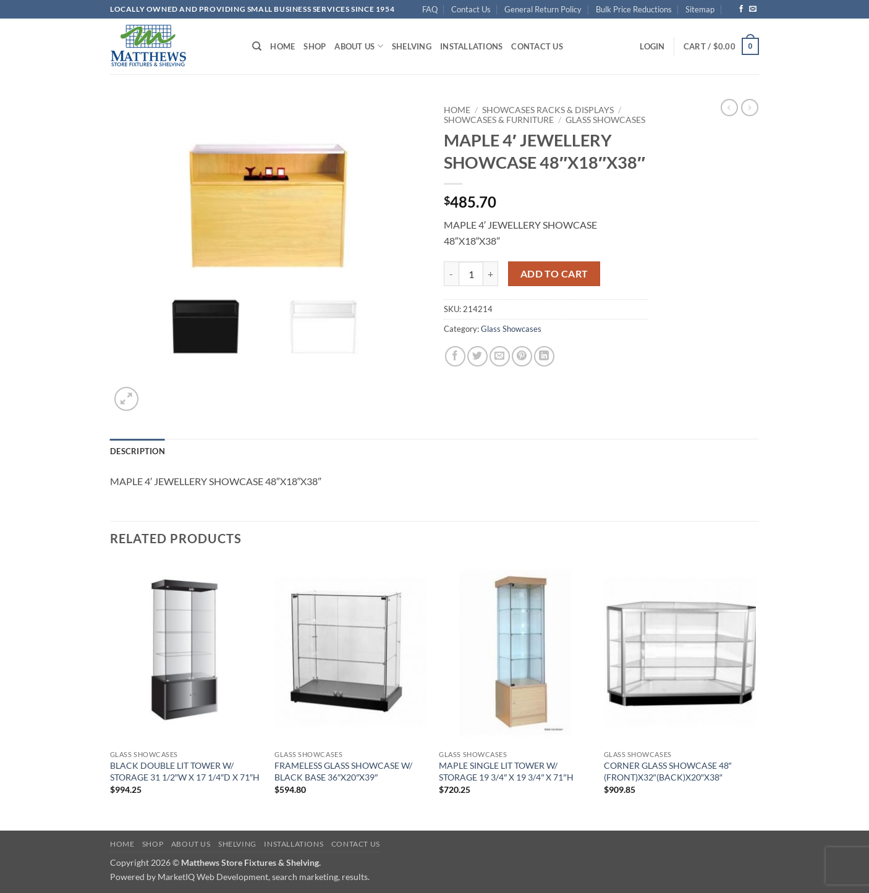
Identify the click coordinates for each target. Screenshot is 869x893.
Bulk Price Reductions (634, 9)
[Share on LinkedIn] (544, 356)
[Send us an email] (753, 9)
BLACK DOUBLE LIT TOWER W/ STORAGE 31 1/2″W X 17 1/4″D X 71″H (185, 771)
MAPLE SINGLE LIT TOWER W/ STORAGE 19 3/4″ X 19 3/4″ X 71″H (506, 771)
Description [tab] (137, 451)
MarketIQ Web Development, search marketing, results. (264, 876)
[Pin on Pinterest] (522, 356)
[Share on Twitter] (477, 356)
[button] (652, 46)
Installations (471, 46)
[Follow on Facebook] (741, 9)
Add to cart (554, 273)
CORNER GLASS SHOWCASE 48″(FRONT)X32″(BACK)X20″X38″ (668, 771)
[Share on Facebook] (455, 356)
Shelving (411, 46)
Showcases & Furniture (499, 120)
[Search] (256, 46)
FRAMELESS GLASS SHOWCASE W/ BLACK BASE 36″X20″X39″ (343, 771)
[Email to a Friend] (500, 356)
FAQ (430, 9)
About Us (358, 46)
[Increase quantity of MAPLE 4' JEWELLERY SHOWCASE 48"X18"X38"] (490, 273)
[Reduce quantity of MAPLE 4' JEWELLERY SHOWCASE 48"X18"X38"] (451, 273)
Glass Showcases (605, 120)
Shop (314, 46)
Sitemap (699, 9)
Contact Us (471, 9)
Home (282, 46)
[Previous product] (749, 107)
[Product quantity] (471, 273)
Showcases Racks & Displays (548, 110)
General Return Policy (543, 9)
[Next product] (729, 107)
